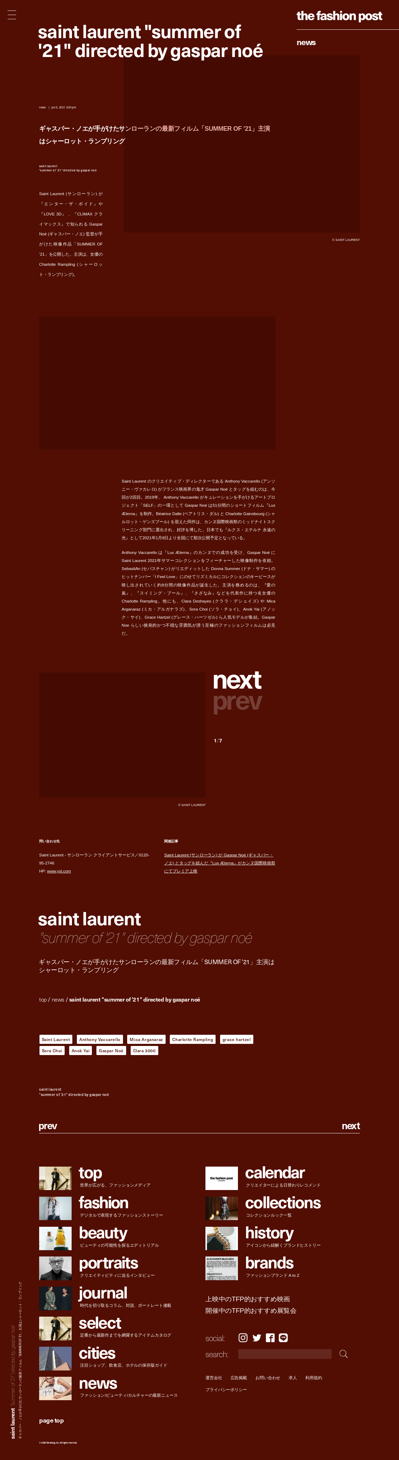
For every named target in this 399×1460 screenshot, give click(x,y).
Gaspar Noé (111, 1050)
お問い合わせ (267, 1377)
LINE (283, 1337)
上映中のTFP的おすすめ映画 (247, 1299)
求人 (293, 1377)
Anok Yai (81, 1050)
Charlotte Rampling (192, 1039)
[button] (244, 679)
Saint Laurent (56, 1039)
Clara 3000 (144, 1050)
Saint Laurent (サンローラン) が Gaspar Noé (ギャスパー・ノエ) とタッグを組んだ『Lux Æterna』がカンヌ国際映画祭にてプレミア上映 (219, 863)
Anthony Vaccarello (100, 1039)
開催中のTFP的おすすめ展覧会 (251, 1310)
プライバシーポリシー (226, 1389)
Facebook (270, 1337)
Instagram (243, 1337)
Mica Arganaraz (146, 1039)
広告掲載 (238, 1377)
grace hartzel (237, 1039)
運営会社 (213, 1377)
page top (51, 1420)
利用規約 (313, 1377)
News (306, 41)
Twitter (256, 1337)
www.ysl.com (59, 871)
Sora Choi (52, 1050)
